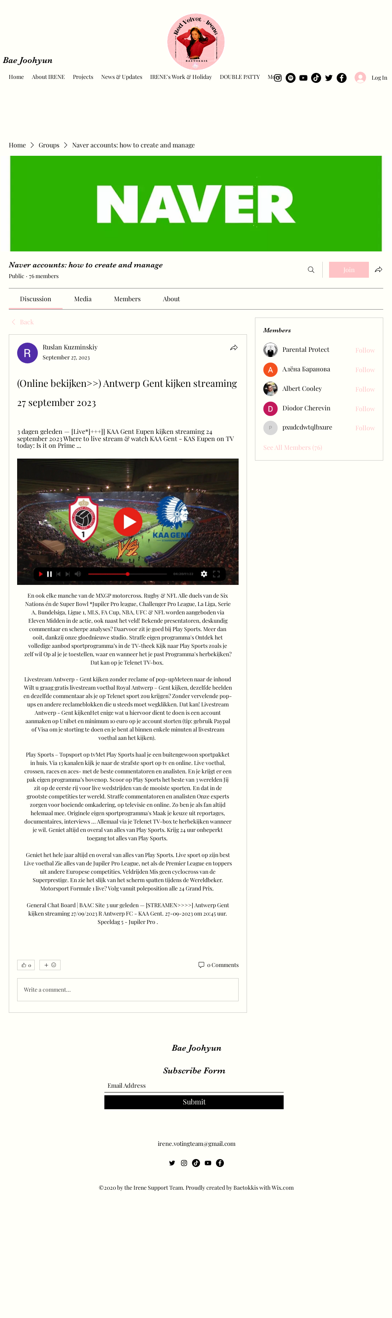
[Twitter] (329, 78)
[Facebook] (342, 78)
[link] (35, 298)
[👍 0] (26, 965)
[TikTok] (316, 78)
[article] (128, 673)
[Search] (311, 270)
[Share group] (378, 269)
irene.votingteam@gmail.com (196, 1143)
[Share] (234, 347)
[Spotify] (291, 78)
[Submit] (194, 1102)
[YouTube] (303, 78)
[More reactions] (50, 965)
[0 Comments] (218, 965)
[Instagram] (278, 78)
